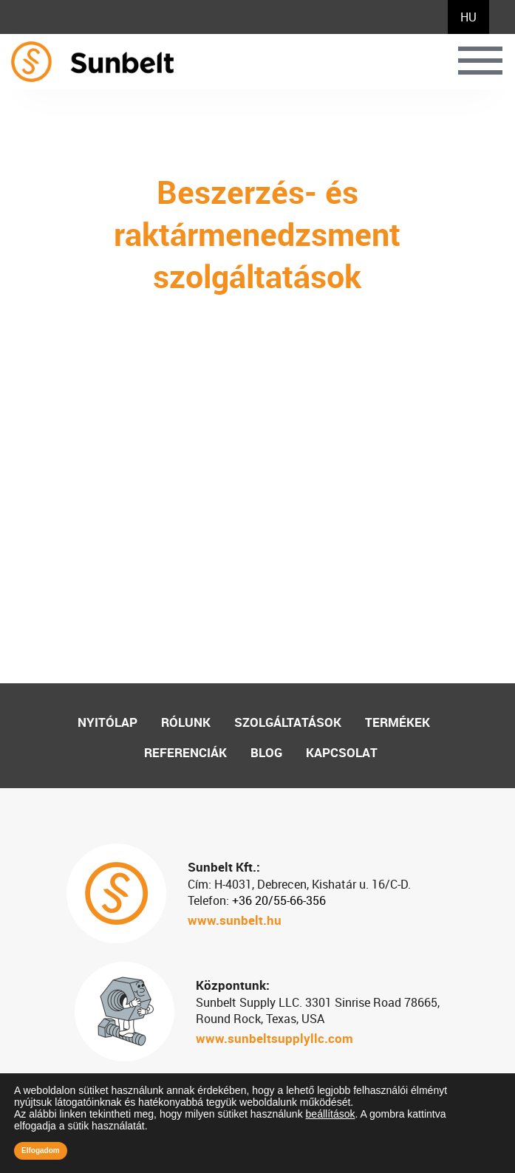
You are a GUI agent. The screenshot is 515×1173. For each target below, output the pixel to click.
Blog (266, 752)
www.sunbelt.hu (235, 920)
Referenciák (185, 752)
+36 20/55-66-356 (279, 900)
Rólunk (186, 722)
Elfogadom (40, 1150)
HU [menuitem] (468, 17)
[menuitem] (468, 17)
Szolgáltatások (287, 722)
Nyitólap (107, 722)
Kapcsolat (342, 752)
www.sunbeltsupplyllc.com (274, 1038)
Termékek (397, 722)
